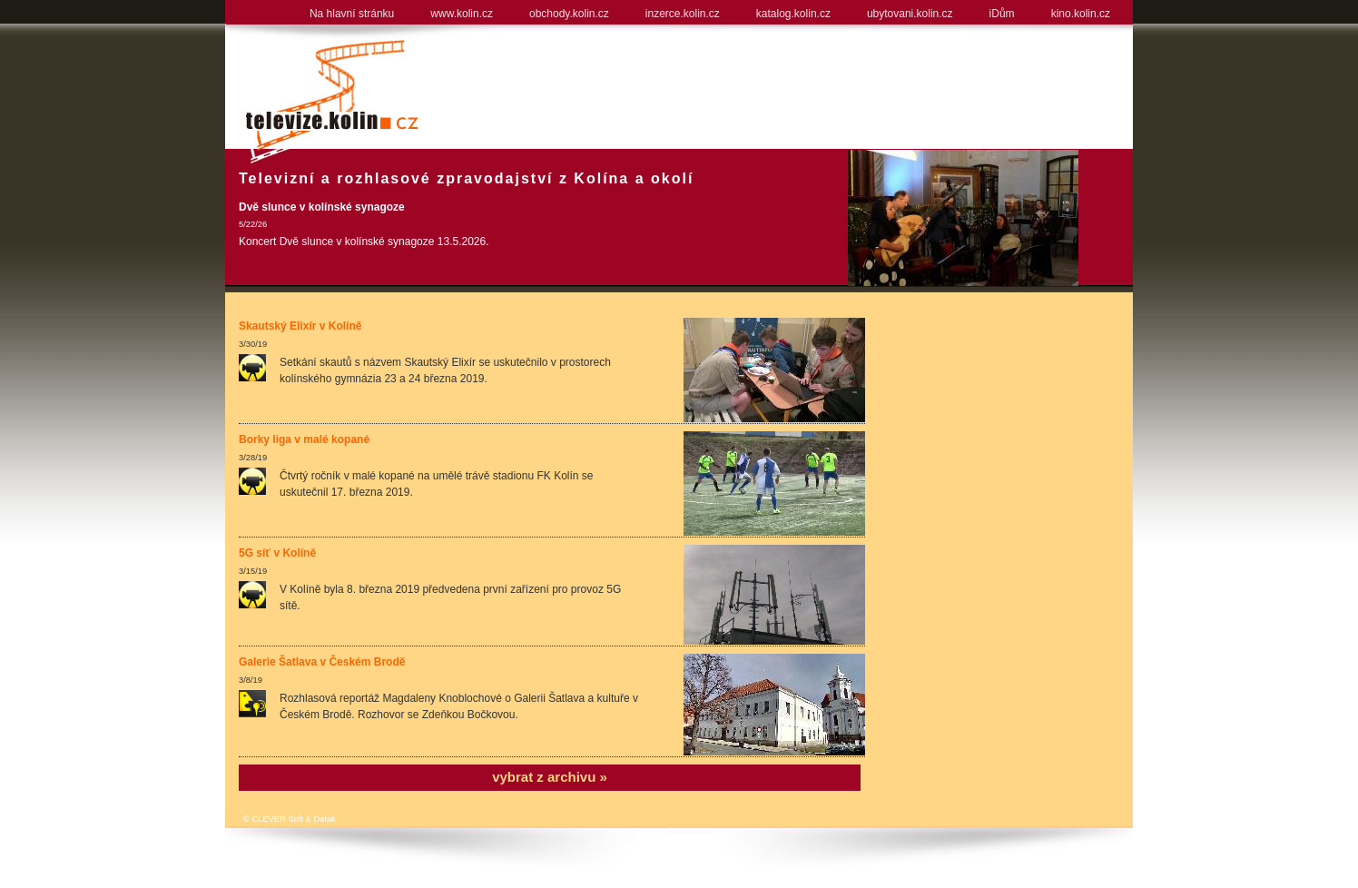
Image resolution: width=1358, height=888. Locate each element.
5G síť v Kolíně (277, 553)
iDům (1002, 13)
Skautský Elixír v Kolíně (300, 326)
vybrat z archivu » (549, 776)
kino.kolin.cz (1080, 13)
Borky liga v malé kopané (304, 439)
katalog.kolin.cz (793, 13)
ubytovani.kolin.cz (910, 13)
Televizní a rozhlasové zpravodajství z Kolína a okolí (466, 178)
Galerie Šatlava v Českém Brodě (322, 662)
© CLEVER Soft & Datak (289, 819)
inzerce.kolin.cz (682, 13)
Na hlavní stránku (352, 13)
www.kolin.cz (461, 13)
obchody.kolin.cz (569, 13)
